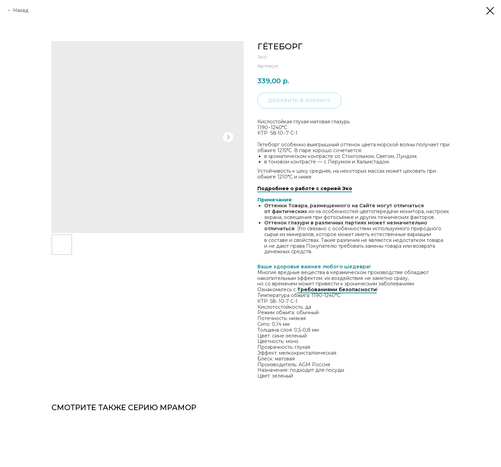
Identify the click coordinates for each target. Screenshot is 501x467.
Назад (20, 10)
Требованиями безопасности (337, 289)
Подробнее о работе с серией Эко (304, 188)
